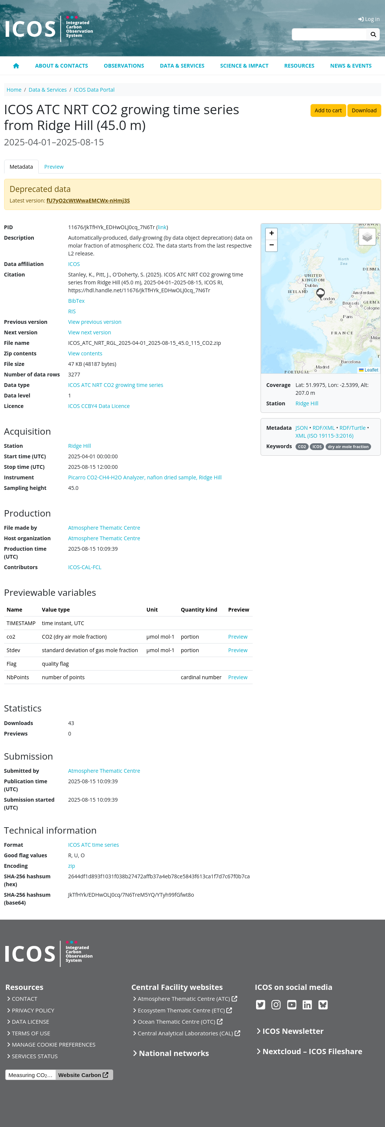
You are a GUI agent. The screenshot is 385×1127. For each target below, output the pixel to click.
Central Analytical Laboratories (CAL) (185, 1033)
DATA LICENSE (30, 1021)
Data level (17, 395)
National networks (174, 1053)
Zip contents (20, 353)
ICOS (74, 263)
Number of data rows (32, 374)
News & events (350, 65)
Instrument (19, 477)
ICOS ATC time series (93, 844)
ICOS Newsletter (293, 1031)
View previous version (94, 321)
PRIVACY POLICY (33, 1010)
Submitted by (21, 770)
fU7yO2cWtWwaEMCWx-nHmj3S (88, 200)
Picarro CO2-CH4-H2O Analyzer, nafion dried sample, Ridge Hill (144, 477)
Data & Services (182, 65)
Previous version (26, 321)
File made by (20, 527)
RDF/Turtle (353, 427)
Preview (54, 166)
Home (14, 89)
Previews (16, 733)
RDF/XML (324, 427)
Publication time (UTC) (25, 785)
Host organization (27, 538)
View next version (89, 332)
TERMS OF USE (31, 1033)
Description (19, 237)
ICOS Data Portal (94, 89)
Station (13, 445)
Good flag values (25, 855)
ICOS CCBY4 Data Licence (99, 405)
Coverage (278, 384)
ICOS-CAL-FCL (85, 567)
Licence (14, 405)
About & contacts (61, 65)
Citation (14, 274)
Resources (299, 65)
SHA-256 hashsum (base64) (27, 898)
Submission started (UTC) (29, 803)
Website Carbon (79, 1075)
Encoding (16, 865)
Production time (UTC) (25, 552)
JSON (302, 427)
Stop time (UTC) (24, 466)
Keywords (279, 446)
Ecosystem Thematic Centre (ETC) (181, 1010)
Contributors (21, 567)
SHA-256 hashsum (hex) (27, 880)
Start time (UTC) (25, 456)
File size (14, 363)
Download (364, 110)
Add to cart (328, 110)
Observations (124, 65)
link (162, 227)
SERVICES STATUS (35, 1056)
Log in (369, 19)
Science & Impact (244, 65)
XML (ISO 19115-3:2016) (324, 435)
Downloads (18, 723)
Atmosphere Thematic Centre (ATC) (184, 998)
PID (8, 227)
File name (17, 342)
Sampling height (25, 487)
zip (71, 865)
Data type (17, 384)
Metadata (21, 166)
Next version (21, 332)
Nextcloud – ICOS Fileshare (312, 1051)
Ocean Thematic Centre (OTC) (176, 1021)
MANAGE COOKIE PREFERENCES (53, 1044)
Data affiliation (24, 263)
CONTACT (24, 998)
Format (13, 844)
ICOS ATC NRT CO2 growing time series (115, 384)
